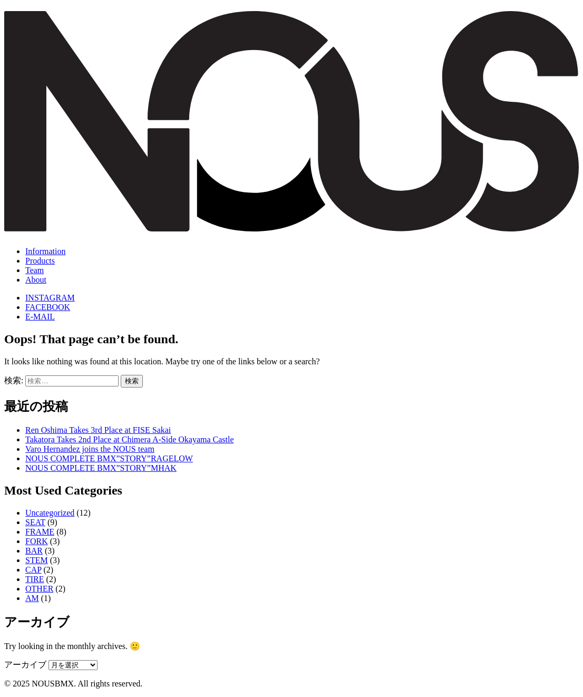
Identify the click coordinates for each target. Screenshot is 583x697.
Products (40, 260)
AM (32, 598)
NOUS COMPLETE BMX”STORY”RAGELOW (109, 458)
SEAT (35, 522)
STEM (36, 560)
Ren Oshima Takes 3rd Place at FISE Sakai (98, 429)
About (35, 279)
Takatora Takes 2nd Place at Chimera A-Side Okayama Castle (129, 439)
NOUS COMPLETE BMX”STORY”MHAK (101, 467)
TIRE (34, 579)
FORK (36, 541)
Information (45, 251)
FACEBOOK (47, 307)
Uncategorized (49, 512)
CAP (33, 569)
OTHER (39, 588)
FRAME (39, 531)
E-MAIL (40, 316)
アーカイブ (25, 664)
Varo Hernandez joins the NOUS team (89, 448)
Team (34, 270)
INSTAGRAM (50, 297)
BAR (34, 550)
